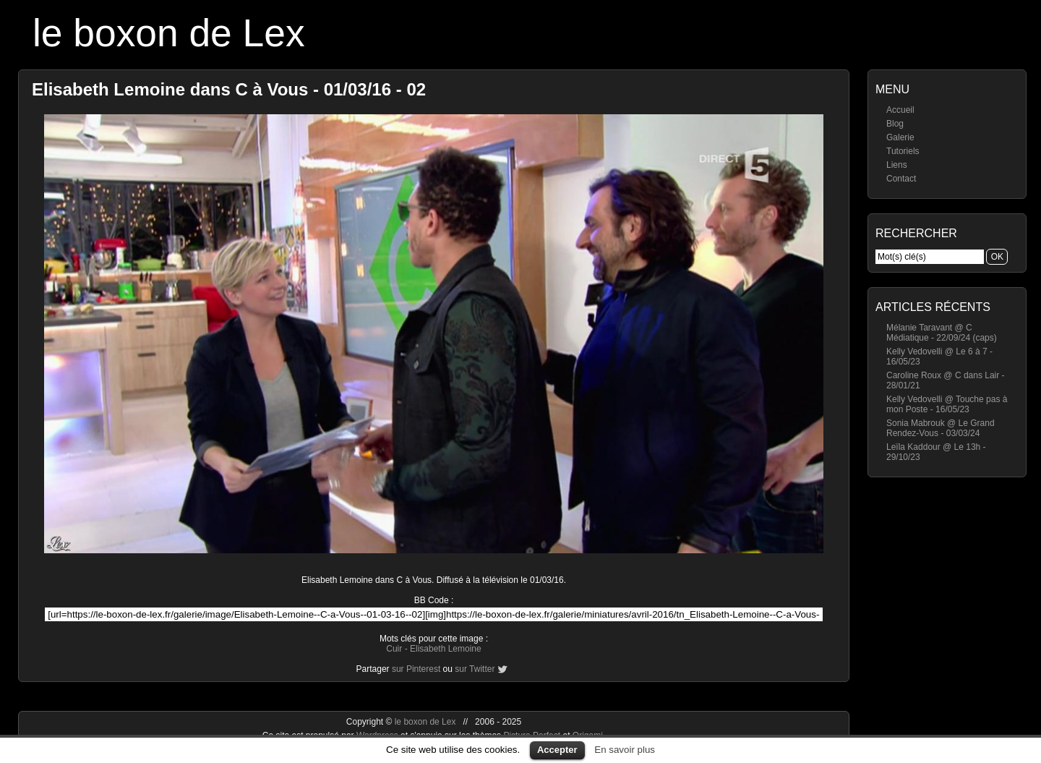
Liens (896, 165)
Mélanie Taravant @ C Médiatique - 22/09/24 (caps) (941, 333)
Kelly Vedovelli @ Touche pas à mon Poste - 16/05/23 (946, 404)
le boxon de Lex (169, 33)
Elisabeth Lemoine (445, 649)
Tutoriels (903, 151)
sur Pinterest (416, 669)
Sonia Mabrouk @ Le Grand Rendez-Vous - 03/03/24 (940, 428)
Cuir (394, 649)
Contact (901, 179)
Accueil (900, 110)
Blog (895, 124)
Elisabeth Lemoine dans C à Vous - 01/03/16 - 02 (229, 89)
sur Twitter (474, 669)
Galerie (900, 137)
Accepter (557, 749)
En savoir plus (624, 749)
